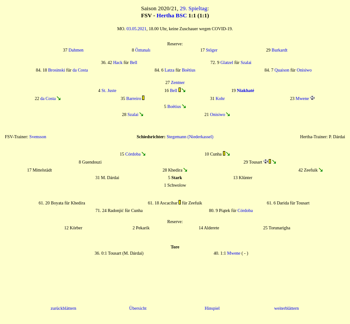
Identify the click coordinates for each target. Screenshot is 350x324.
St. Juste (109, 90)
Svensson (37, 136)
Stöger (212, 50)
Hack (118, 62)
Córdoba (132, 154)
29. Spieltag (193, 8)
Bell (133, 62)
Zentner (178, 82)
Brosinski (56, 70)
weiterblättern (286, 308)
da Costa (80, 70)
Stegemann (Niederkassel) (190, 136)
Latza (170, 70)
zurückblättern (63, 308)
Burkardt (280, 50)
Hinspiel (212, 308)
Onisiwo (304, 70)
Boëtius (188, 70)
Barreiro (133, 98)
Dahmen (76, 50)
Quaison (281, 70)
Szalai (246, 62)
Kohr (220, 98)
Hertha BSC (172, 15)
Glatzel (226, 62)
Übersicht (138, 308)
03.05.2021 (137, 28)
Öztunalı (142, 50)
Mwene (302, 98)
